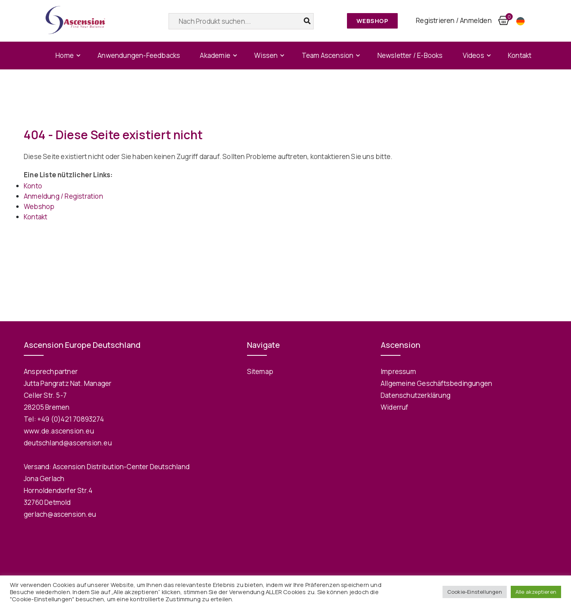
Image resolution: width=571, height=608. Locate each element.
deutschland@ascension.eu (68, 442)
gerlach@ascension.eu (60, 514)
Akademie (215, 55)
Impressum (398, 371)
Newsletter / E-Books (410, 55)
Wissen (266, 55)
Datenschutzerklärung (415, 395)
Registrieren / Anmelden (454, 20)
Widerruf (394, 407)
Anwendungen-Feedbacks (139, 55)
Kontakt (519, 55)
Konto (33, 185)
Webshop (372, 21)
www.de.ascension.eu (59, 430)
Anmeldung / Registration (63, 196)
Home (65, 55)
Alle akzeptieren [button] (535, 591)
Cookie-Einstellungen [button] (474, 591)
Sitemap (260, 371)
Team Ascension (328, 55)
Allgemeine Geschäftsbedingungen (436, 383)
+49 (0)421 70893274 (70, 419)
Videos (473, 55)
